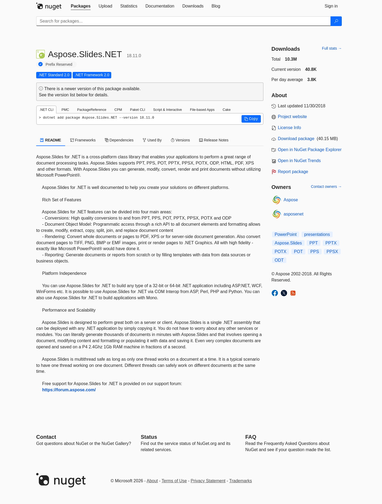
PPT (313, 243)
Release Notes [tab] (214, 140)
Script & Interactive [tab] (167, 110)
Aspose (291, 200)
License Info (289, 127)
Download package (296, 138)
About (152, 481)
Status (149, 437)
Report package (293, 171)
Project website (292, 116)
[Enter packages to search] (183, 21)
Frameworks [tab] (83, 140)
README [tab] (50, 140)
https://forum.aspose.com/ (69, 390)
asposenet (293, 214)
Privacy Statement (208, 481)
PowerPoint (286, 234)
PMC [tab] (65, 110)
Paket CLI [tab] (137, 110)
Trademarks (240, 481)
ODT (279, 260)
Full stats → (332, 48)
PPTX (331, 243)
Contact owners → (326, 186)
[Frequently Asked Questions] (250, 437)
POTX (281, 251)
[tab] (81, 6)
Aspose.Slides (288, 243)
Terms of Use (174, 481)
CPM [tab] (118, 110)
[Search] (336, 21)
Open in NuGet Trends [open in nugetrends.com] (299, 160)
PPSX (332, 251)
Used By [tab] (152, 140)
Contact (46, 437)
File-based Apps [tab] (202, 110)
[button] (251, 119)
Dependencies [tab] (119, 140)
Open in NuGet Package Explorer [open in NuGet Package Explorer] (310, 149)
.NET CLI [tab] (46, 110)
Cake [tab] (226, 110)
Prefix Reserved (59, 64)
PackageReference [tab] (91, 110)
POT (298, 251)
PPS (314, 251)
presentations (317, 234)
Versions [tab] (180, 140)
